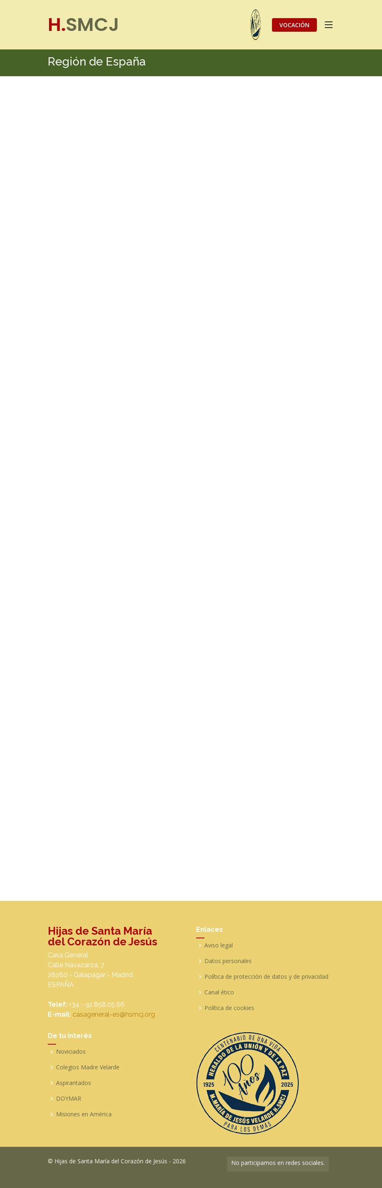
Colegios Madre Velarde (88, 1067)
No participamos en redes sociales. (278, 1163)
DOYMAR (68, 1098)
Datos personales (228, 961)
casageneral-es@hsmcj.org (114, 1014)
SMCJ (83, 24)
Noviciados (71, 1052)
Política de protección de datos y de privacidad (266, 977)
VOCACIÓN (294, 25)
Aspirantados (73, 1083)
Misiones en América (84, 1114)
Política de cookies (229, 1008)
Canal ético (219, 992)
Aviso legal (218, 945)
